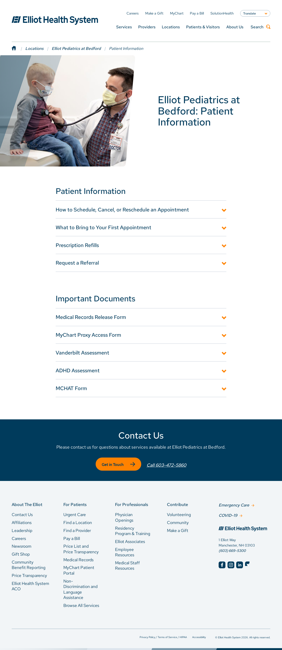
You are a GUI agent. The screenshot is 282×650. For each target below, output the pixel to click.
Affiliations (22, 520)
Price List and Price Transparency (81, 547)
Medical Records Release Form (91, 317)
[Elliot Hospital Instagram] (231, 562)
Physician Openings (124, 515)
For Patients (75, 502)
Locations (171, 27)
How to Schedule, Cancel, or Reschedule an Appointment (122, 209)
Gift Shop (21, 552)
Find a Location (77, 520)
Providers (146, 27)
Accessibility (199, 635)
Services (124, 27)
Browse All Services (81, 603)
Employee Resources (124, 550)
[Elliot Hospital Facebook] (222, 562)
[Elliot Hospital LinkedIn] (239, 562)
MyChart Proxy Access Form (88, 334)
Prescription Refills (77, 245)
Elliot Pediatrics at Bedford (76, 48)
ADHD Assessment (78, 370)
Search (260, 27)
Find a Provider (77, 528)
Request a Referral (77, 262)
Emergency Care (234, 502)
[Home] (18, 48)
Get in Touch (112, 464)
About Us (234, 27)
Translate (249, 13)
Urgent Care (74, 512)
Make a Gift (177, 528)
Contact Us (22, 512)
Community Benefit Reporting (28, 562)
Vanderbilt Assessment (82, 352)
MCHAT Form (71, 388)
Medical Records (78, 557)
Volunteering (179, 512)
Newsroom (21, 544)
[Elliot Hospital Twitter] (248, 562)
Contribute (177, 502)
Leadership (22, 528)
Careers (19, 536)
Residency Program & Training (132, 528)
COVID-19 (228, 512)
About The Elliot (27, 502)
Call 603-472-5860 (167, 464)
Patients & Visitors (203, 27)
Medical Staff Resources (127, 563)
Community (178, 520)
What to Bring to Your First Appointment (103, 227)
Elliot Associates (130, 539)
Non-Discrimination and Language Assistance (80, 587)
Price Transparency (29, 573)
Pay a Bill (71, 536)
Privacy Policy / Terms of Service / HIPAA (163, 635)
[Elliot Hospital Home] (244, 527)
